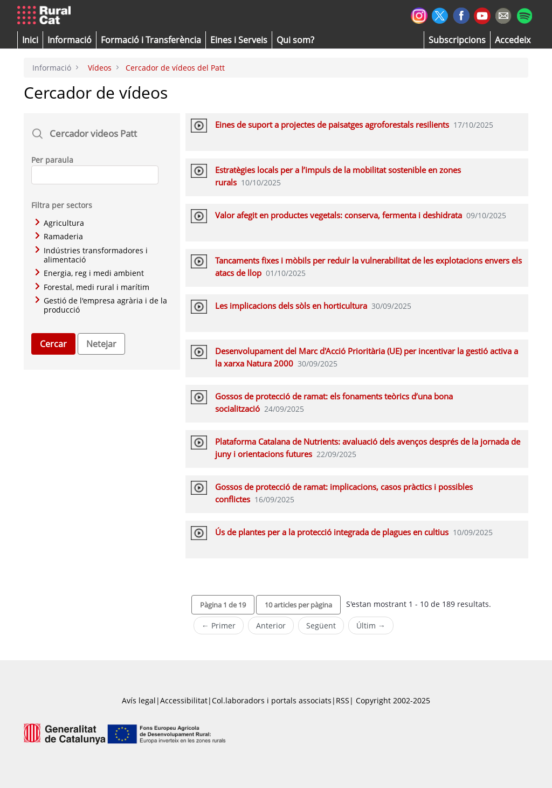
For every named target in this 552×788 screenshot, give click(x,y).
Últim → (370, 625)
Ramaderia (59, 236)
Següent (321, 625)
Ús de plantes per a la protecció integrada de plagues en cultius (331, 532)
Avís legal (139, 700)
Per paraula (52, 160)
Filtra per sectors (61, 205)
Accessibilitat (184, 700)
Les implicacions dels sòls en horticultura (291, 305)
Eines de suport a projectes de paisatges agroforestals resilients (332, 124)
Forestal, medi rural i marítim (92, 287)
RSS (342, 700)
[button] (30, 40)
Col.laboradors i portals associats (272, 700)
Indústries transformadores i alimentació (91, 255)
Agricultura (59, 222)
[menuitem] (150, 40)
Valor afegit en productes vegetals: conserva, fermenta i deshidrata (338, 215)
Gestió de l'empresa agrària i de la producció (101, 305)
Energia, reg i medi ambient (89, 273)
